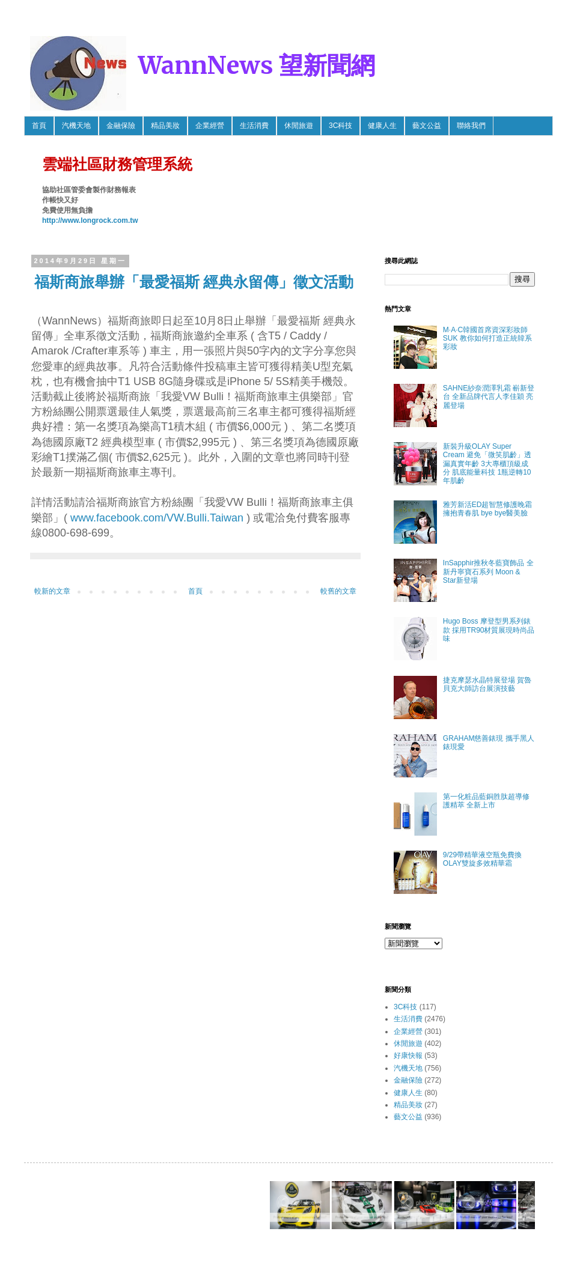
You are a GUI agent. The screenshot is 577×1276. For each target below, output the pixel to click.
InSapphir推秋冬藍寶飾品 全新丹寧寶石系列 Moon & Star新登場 (488, 572)
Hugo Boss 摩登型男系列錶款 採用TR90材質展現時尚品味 (489, 630)
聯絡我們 (471, 125)
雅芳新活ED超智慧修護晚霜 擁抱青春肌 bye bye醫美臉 (488, 508)
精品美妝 (165, 125)
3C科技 (340, 125)
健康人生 (382, 125)
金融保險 (120, 125)
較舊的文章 (338, 591)
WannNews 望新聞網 (256, 65)
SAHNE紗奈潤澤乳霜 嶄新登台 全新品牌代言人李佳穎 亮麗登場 (489, 397)
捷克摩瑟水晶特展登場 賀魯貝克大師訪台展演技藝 (487, 684)
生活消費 (254, 125)
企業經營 (209, 125)
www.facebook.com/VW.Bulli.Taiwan (156, 518)
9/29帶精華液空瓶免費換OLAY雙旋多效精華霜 (482, 859)
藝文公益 (426, 125)
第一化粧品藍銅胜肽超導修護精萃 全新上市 (486, 800)
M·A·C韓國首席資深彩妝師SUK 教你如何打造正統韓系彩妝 (487, 338)
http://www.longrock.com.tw (90, 220)
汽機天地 (76, 125)
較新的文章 (52, 591)
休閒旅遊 (298, 125)
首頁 (39, 125)
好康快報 (408, 1055)
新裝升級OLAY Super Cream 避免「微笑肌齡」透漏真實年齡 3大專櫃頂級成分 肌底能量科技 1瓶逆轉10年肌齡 (487, 463)
